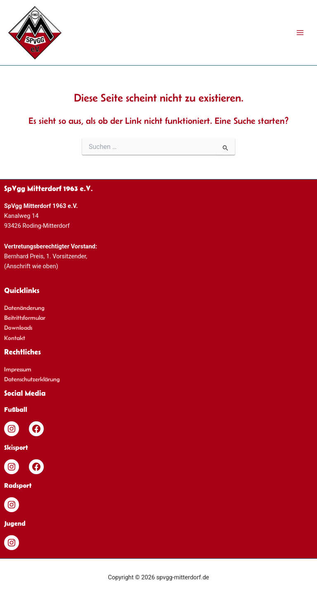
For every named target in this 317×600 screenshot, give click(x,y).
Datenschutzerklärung (32, 379)
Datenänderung (24, 308)
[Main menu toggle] (300, 32)
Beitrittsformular (24, 317)
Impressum (17, 369)
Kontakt (14, 338)
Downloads (18, 327)
